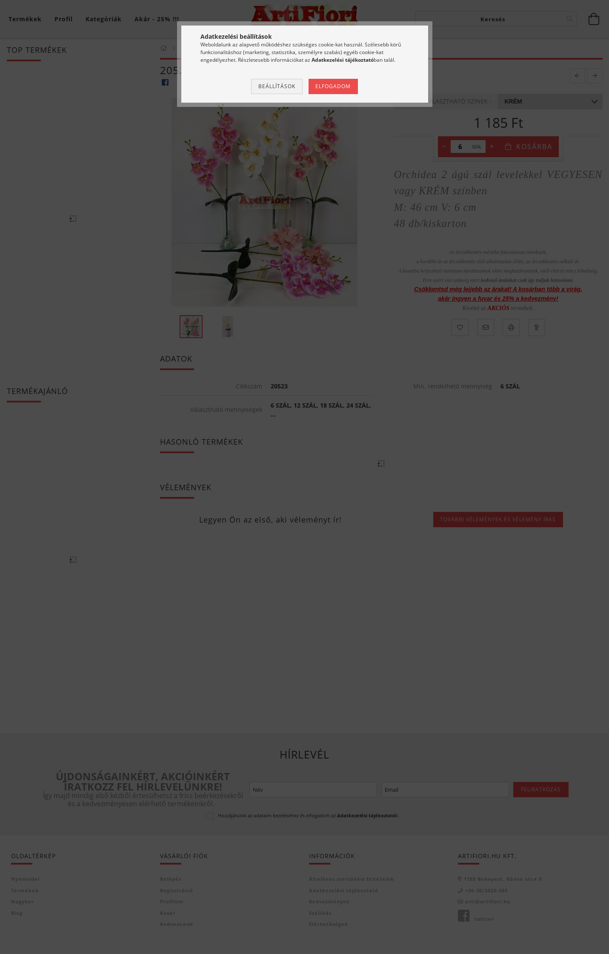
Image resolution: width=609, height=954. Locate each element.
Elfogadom (333, 86)
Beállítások (276, 86)
